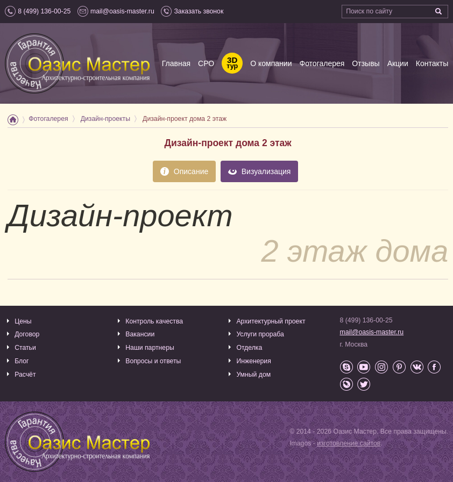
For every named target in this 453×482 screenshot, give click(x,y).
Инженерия (253, 361)
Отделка (249, 347)
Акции (397, 63)
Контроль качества (154, 321)
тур (232, 63)
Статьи (25, 347)
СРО (206, 63)
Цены (23, 321)
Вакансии (139, 334)
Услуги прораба (260, 334)
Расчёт (25, 374)
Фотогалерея (321, 63)
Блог (22, 361)
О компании (271, 63)
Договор (27, 334)
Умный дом (253, 374)
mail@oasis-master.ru (372, 332)
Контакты (432, 63)
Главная (176, 63)
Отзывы (365, 63)
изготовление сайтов (348, 443)
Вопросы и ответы (153, 361)
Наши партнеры (149, 347)
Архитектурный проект (270, 321)
